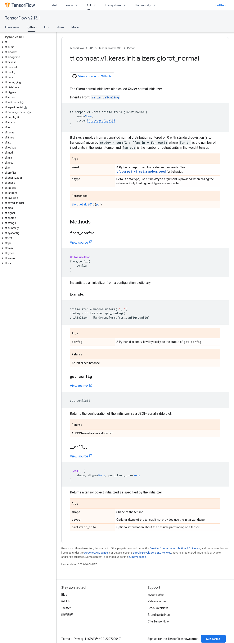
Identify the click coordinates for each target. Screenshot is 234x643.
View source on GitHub (91, 76)
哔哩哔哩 (67, 614)
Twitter (66, 608)
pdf (98, 204)
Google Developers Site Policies (151, 552)
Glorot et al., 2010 (83, 204)
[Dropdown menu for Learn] (78, 5)
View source (79, 242)
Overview (12, 27)
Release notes (157, 601)
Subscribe (213, 639)
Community (143, 5)
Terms (65, 638)
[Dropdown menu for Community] (156, 5)
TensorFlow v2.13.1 (22, 18)
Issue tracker (156, 594)
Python (131, 48)
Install (53, 5)
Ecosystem (113, 5)
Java (60, 27)
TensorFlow (77, 48)
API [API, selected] (88, 5)
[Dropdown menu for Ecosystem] (126, 5)
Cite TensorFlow (158, 621)
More (75, 27)
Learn (69, 5)
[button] (27, 42)
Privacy (79, 638)
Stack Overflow (158, 608)
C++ (47, 27)
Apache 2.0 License (96, 552)
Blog (64, 594)
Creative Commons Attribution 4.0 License (175, 548)
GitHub (220, 5)
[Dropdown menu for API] (96, 5)
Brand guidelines (159, 614)
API (91, 48)
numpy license (137, 556)
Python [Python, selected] (31, 27)
